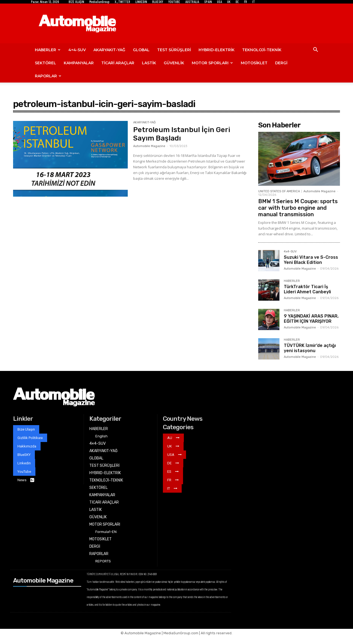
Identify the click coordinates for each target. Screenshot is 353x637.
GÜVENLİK (174, 62)
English (101, 436)
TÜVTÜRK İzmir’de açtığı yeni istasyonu (310, 348)
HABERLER (47, 49)
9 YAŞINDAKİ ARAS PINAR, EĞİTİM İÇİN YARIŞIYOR (311, 318)
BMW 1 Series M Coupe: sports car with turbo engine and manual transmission (298, 208)
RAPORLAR (48, 76)
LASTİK (149, 62)
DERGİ (281, 62)
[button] (315, 50)
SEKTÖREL (45, 62)
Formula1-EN (106, 532)
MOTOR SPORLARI (212, 62)
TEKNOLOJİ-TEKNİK (261, 49)
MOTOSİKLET (254, 62)
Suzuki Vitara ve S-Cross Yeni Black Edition (311, 260)
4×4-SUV (77, 49)
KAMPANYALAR (79, 62)
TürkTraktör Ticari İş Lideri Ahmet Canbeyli (307, 289)
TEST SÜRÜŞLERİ (174, 49)
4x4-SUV (290, 251)
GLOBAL (141, 49)
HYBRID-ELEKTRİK (217, 49)
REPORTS (103, 561)
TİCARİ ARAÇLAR (117, 62)
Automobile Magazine (149, 146)
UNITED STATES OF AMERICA (279, 191)
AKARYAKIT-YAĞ (109, 49)
